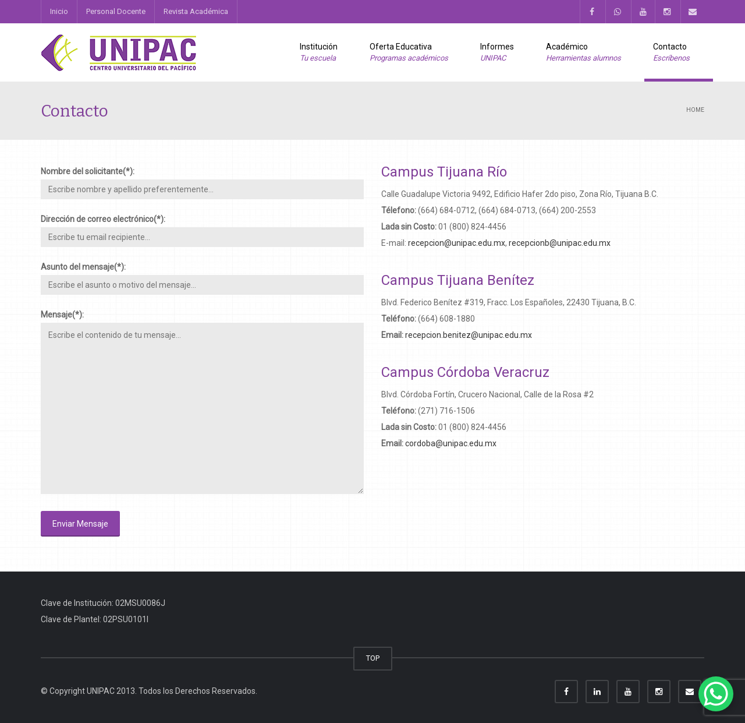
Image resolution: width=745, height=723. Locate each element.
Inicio (59, 11)
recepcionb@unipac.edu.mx (560, 243)
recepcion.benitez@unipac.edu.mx (468, 335)
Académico (583, 53)
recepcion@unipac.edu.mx (456, 243)
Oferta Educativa (409, 53)
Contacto (671, 53)
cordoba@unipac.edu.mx (450, 443)
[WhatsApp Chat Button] (715, 693)
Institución (319, 53)
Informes (497, 53)
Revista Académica (196, 11)
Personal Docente (116, 11)
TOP (372, 658)
